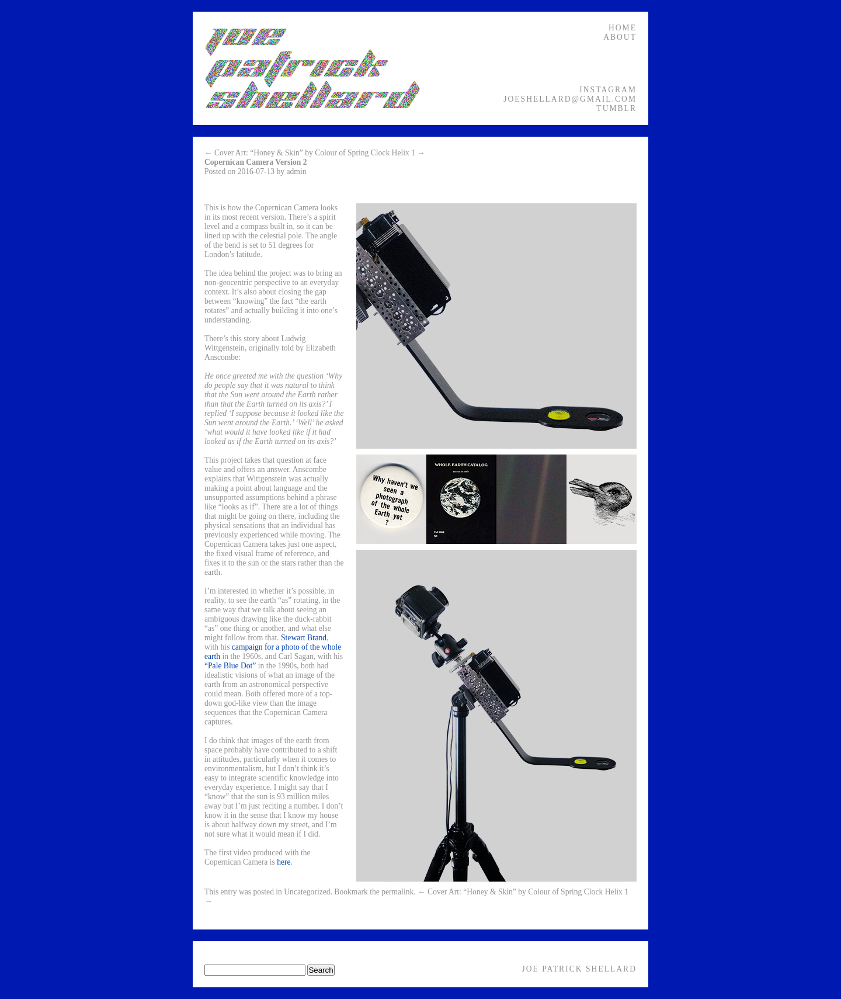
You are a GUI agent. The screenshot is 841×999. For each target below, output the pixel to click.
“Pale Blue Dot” (230, 665)
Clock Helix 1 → (398, 152)
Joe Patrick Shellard (579, 969)
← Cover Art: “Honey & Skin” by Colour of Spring (286, 152)
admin (297, 171)
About (620, 37)
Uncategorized (307, 891)
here (283, 862)
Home (623, 27)
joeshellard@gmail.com (570, 99)
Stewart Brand (303, 637)
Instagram (608, 89)
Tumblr (616, 108)
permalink (397, 891)
